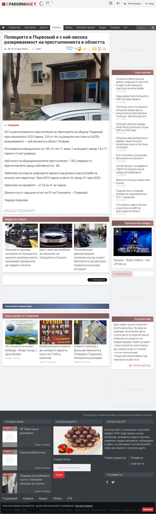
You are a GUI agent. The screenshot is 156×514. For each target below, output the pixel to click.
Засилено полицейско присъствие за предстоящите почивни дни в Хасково (20, 255)
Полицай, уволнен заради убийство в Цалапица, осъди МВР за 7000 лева (132, 127)
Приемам (148, 509)
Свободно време (85, 27)
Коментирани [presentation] (122, 274)
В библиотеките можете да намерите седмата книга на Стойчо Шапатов (89, 352)
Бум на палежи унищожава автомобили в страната (131, 156)
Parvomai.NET (26, 211)
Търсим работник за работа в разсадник (33, 431)
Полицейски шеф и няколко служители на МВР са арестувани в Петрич (131, 208)
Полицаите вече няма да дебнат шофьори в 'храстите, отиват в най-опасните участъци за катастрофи (132, 83)
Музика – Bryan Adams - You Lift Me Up (132, 262)
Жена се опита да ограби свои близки (133, 181)
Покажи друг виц (139, 365)
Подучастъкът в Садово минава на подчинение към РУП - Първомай (131, 194)
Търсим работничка (33, 475)
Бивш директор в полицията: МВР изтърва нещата (132, 97)
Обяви (57, 498)
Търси (59, 475)
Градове (115, 27)
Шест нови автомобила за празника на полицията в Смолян (89, 253)
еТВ (69, 498)
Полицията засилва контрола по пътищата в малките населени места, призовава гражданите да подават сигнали (56, 257)
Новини (56, 27)
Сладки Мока (61, 459)
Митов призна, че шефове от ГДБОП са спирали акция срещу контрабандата (132, 169)
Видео (43, 498)
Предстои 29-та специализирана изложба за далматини (20, 350)
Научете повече (83, 505)
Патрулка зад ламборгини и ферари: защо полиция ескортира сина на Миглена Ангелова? (132, 142)
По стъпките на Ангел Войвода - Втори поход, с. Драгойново (56, 350)
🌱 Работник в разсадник (29, 454)
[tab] (122, 274)
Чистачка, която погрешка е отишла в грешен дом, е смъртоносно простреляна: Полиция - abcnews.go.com (132, 111)
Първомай (13, 125)
